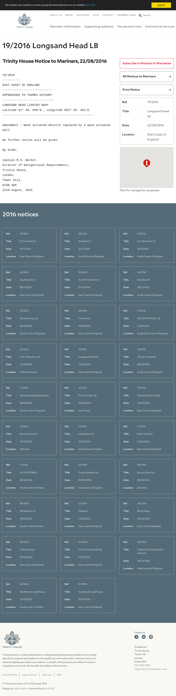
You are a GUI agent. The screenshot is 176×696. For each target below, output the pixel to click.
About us (56, 15)
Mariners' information (65, 26)
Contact (108, 15)
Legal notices (29, 675)
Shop (96, 15)
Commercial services (159, 26)
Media (69, 15)
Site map (47, 675)
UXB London (20, 688)
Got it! (161, 5)
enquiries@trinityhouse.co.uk (150, 669)
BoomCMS (48, 688)
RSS (59, 675)
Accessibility (9, 675)
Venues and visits (129, 26)
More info (100, 5)
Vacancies (83, 15)
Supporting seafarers (99, 26)
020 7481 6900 (142, 665)
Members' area (126, 15)
